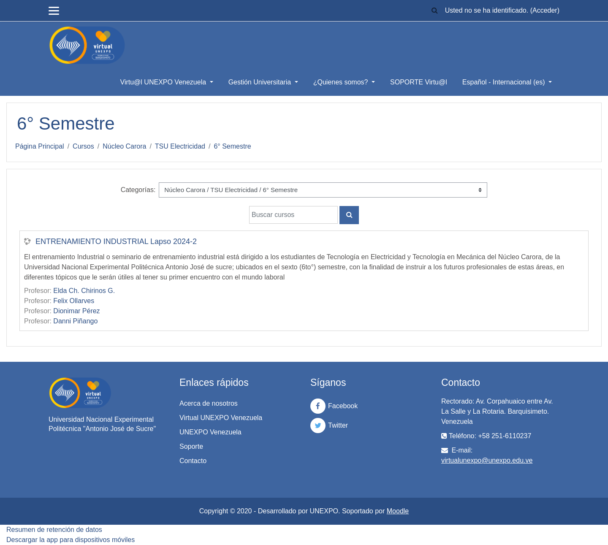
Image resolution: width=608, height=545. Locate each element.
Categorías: (138, 189)
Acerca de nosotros (208, 403)
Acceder (544, 10)
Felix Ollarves (73, 300)
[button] (435, 10)
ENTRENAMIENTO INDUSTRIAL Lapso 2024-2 (116, 241)
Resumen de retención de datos (54, 529)
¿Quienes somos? (341, 82)
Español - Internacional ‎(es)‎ (504, 82)
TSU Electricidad (180, 146)
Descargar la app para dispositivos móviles (70, 539)
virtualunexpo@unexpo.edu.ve (486, 460)
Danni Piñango (75, 321)
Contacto (192, 460)
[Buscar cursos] (293, 215)
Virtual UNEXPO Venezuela (220, 417)
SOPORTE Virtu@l (418, 82)
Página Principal (39, 146)
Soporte (191, 446)
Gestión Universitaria (260, 82)
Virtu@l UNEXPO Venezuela (164, 82)
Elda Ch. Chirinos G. (84, 290)
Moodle (398, 511)
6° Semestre (232, 146)
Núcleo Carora (124, 146)
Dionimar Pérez (76, 311)
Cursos (83, 146)
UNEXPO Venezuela (210, 432)
